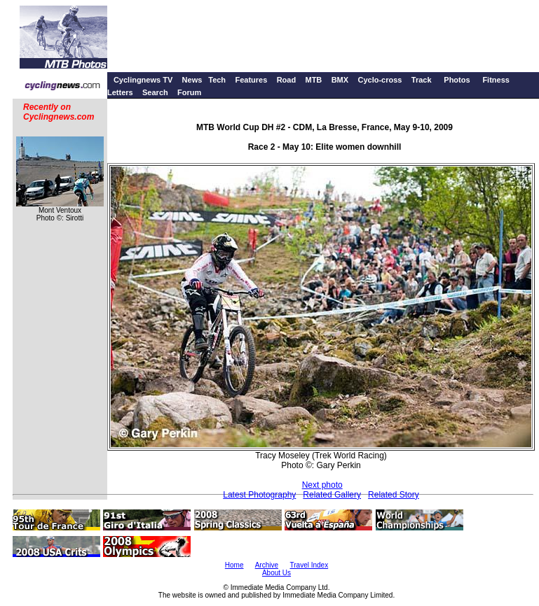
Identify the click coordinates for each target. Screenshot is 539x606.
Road (286, 80)
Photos (457, 80)
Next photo (322, 485)
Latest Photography (259, 495)
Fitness (496, 80)
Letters (120, 92)
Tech (217, 80)
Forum (189, 92)
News (192, 80)
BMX (340, 80)
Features (251, 80)
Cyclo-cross (379, 80)
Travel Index (309, 565)
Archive (266, 565)
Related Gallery (332, 495)
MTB (313, 80)
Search (155, 92)
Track (421, 80)
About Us (276, 573)
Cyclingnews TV (143, 80)
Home (234, 565)
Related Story (393, 495)
